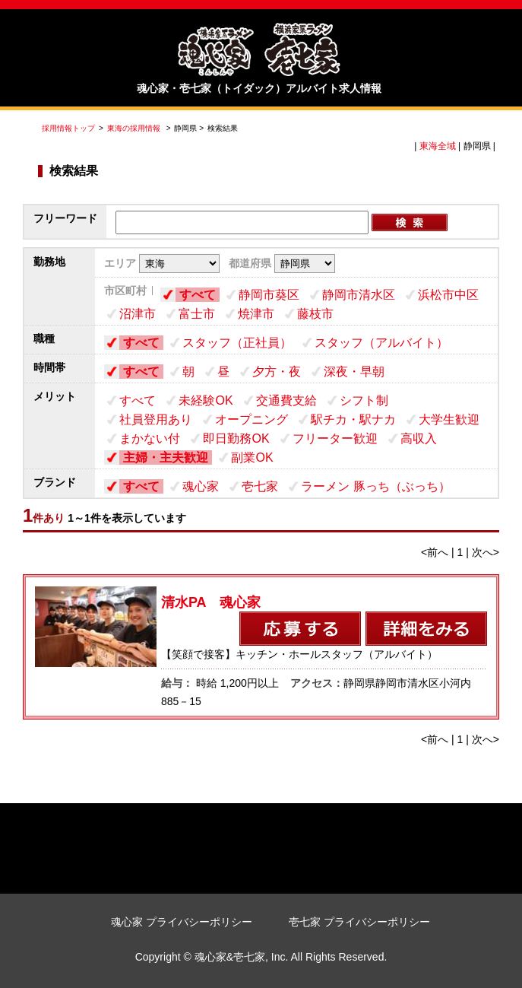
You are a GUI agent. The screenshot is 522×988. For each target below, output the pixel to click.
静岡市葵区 (269, 294)
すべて (197, 294)
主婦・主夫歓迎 (165, 457)
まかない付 (149, 438)
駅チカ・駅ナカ (353, 419)
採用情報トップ (68, 128)
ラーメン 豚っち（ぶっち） (375, 486)
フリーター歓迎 (335, 438)
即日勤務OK (236, 438)
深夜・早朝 (354, 371)
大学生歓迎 (449, 419)
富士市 (197, 313)
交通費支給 (286, 400)
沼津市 (137, 313)
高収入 (418, 438)
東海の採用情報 (135, 128)
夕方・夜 (276, 371)
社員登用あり (155, 419)
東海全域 (437, 146)
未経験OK (206, 400)
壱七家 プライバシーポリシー (359, 922)
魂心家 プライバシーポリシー (181, 922)
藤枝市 (315, 313)
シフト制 (364, 400)
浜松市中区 (448, 294)
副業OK (252, 457)
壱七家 (260, 486)
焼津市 (256, 313)
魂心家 (200, 486)
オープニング (251, 419)
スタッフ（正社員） (237, 342)
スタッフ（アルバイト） (381, 342)
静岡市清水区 (358, 294)
